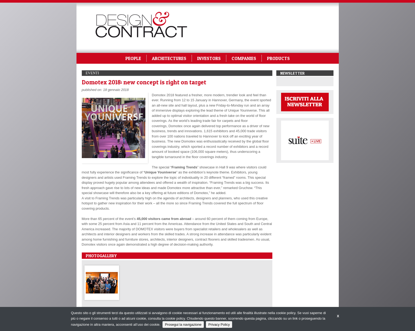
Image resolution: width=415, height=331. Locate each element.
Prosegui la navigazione (183, 325)
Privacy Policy (219, 325)
